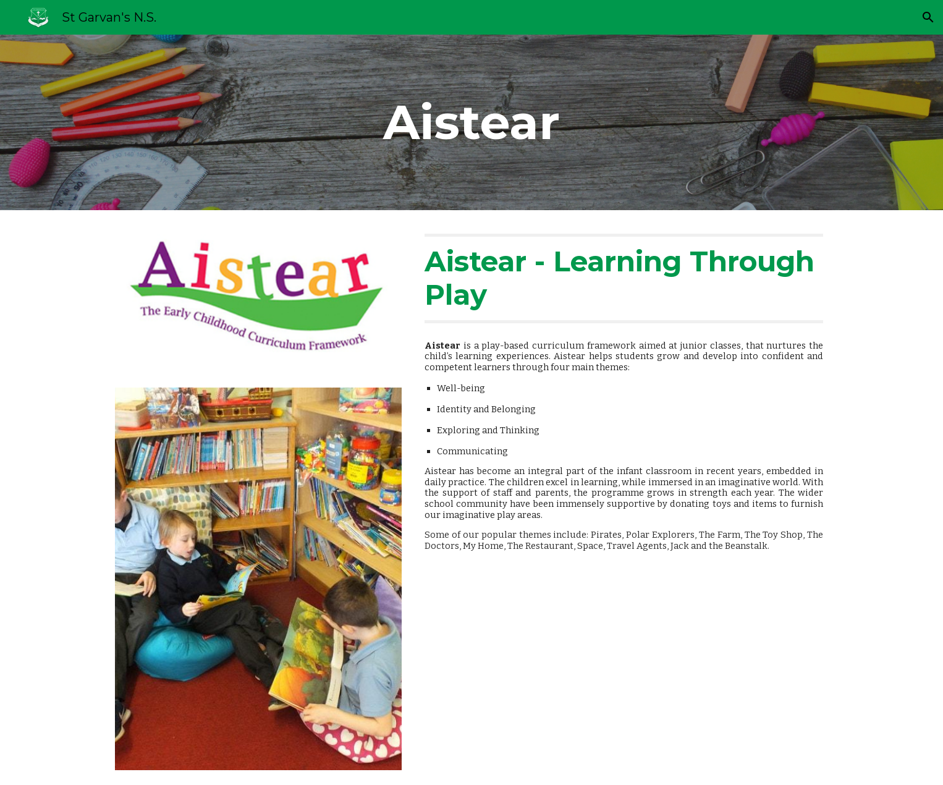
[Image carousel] (258, 579)
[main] (471, 122)
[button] (928, 17)
